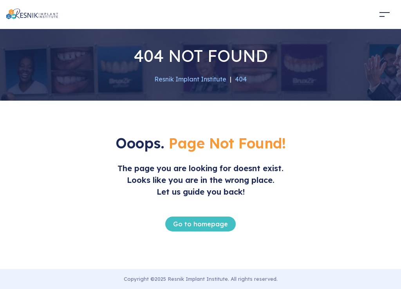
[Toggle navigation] (384, 14)
